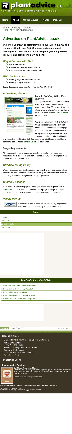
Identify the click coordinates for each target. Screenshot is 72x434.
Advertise (45, 385)
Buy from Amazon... (36, 377)
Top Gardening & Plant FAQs (36, 280)
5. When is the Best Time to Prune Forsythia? (18, 299)
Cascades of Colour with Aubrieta (18, 352)
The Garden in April (12, 342)
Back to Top (63, 329)
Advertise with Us (7, 224)
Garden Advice (30, 20)
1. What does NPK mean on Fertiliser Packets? (18, 285)
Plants (45, 20)
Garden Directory (11, 27)
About (36, 212)
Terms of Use (28, 385)
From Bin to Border (12, 355)
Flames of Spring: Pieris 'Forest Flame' (21, 347)
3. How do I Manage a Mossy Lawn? (14, 292)
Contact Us (5, 227)
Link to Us (5, 221)
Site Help (37, 385)
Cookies (20, 385)
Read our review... (20, 377)
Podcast (57, 20)
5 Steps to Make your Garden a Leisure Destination (26, 340)
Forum (27, 27)
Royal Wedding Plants (13, 345)
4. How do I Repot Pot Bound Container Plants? (18, 295)
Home (5, 20)
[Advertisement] (22, 254)
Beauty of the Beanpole (14, 350)
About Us (4, 217)
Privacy (13, 385)
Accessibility (4, 385)
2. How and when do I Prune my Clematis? (17, 289)
